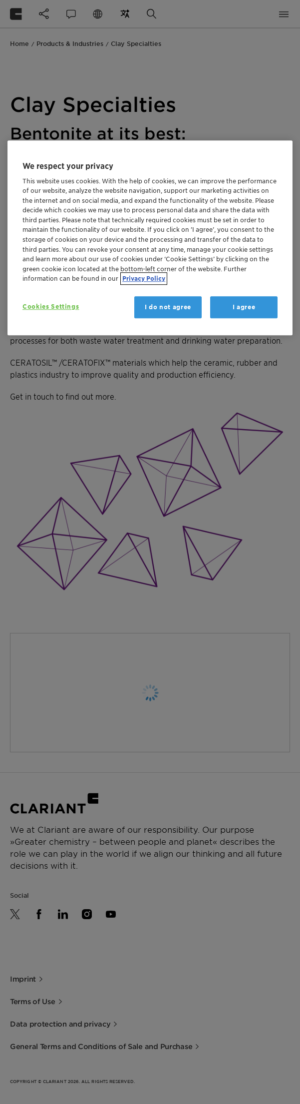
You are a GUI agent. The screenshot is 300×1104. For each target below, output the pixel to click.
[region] (150, 237)
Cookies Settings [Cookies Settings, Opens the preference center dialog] (50, 306)
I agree (244, 307)
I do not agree (168, 307)
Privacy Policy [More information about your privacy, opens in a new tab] (143, 278)
